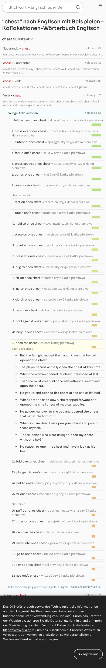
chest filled (18, 504)
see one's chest (27, 575)
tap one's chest (26, 310)
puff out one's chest (30, 510)
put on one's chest (28, 174)
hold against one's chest (33, 321)
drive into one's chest (31, 543)
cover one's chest (26, 185)
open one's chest (22, 348)
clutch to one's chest (29, 142)
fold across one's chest (30, 120)
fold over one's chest (30, 461)
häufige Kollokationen (22, 113)
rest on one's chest (28, 202)
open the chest (26, 343)
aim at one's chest (28, 565)
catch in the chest (29, 532)
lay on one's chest (28, 288)
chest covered (21, 195)
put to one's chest (29, 483)
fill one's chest (26, 494)
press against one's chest (32, 164)
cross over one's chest (30, 131)
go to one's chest (29, 554)
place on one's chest (29, 234)
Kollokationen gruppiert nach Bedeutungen (37, 587)
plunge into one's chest (32, 472)
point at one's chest (30, 245)
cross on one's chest (30, 521)
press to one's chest (30, 256)
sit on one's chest (28, 278)
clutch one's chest (28, 299)
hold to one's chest (29, 223)
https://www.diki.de (17, 630)
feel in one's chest (27, 153)
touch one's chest (27, 213)
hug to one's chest (28, 267)
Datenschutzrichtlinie (65, 620)
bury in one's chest (29, 332)
